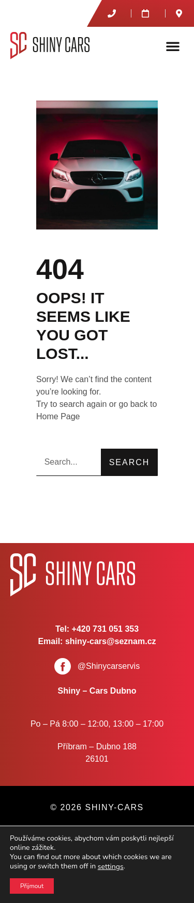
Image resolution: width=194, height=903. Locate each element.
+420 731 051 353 (105, 629)
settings (111, 867)
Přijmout (31, 886)
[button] (173, 46)
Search (129, 462)
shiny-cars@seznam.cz (110, 641)
